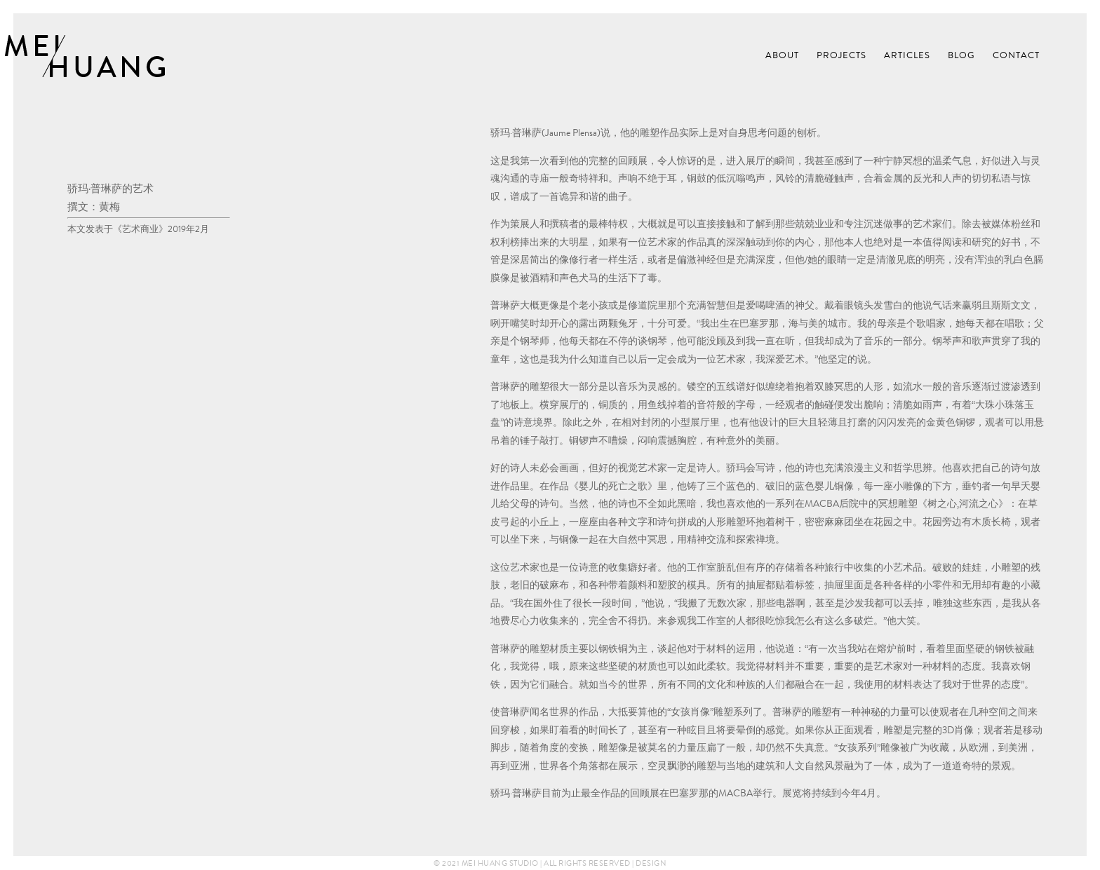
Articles (907, 56)
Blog (961, 56)
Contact (1016, 56)
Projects (841, 56)
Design (651, 863)
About (782, 56)
